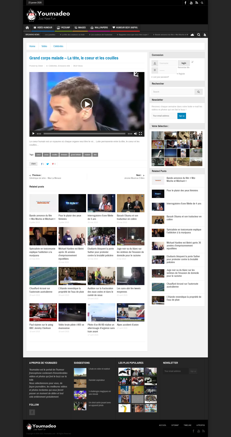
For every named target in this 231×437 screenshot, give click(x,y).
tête (95, 154)
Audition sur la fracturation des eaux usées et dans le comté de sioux (100, 292)
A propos (201, 425)
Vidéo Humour (43, 28)
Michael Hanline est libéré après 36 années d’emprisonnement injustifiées (71, 253)
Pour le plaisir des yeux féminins (182, 190)
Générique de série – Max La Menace (58, 177)
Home (32, 46)
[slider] (85, 133)
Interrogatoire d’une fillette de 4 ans (184, 203)
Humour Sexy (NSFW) (125, 28)
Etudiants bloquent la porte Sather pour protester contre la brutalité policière (101, 252)
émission (64, 154)
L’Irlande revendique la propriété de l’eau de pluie (71, 290)
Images (80, 28)
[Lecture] (33, 133)
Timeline (187, 425)
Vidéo (44, 46)
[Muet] (135, 133)
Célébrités (58, 46)
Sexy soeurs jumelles (51, 35)
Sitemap (175, 425)
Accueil (162, 425)
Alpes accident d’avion (128, 324)
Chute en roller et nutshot (99, 369)
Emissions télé (64, 66)
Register (181, 73)
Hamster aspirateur (97, 380)
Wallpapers (99, 28)
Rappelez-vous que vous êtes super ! (138, 35)
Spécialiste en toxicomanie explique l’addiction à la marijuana (42, 252)
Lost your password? (161, 77)
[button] (87, 104)
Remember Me (183, 67)
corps (46, 154)
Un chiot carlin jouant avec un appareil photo (100, 404)
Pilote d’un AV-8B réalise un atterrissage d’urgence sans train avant (101, 328)
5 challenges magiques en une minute (100, 393)
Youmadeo (34, 369)
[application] (86, 104)
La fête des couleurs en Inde (77, 35)
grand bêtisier (76, 154)
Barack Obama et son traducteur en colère (127, 217)
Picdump (63, 28)
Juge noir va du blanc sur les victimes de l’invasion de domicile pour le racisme (130, 252)
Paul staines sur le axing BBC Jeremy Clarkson (41, 326)
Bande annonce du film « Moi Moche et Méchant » (179, 35)
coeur (38, 154)
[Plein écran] (140, 133)
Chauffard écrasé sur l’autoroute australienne (40, 290)
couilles (54, 154)
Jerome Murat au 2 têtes (115, 177)
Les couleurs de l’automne (106, 35)
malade (87, 154)
